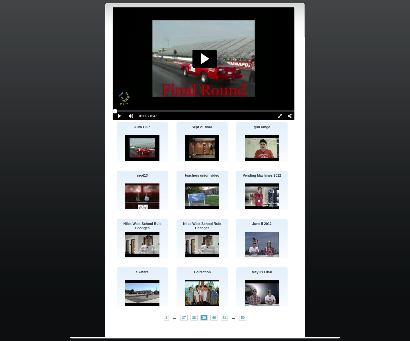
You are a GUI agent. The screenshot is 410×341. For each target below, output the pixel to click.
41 (224, 318)
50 (243, 318)
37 (184, 318)
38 (194, 318)
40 (214, 318)
